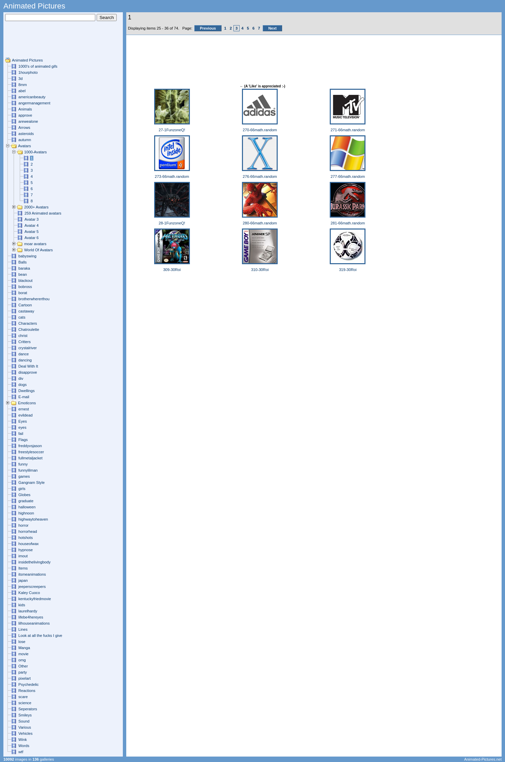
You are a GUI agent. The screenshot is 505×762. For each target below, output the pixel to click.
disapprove (27, 372)
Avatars (24, 146)
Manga (24, 648)
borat (22, 293)
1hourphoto (28, 72)
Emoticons (27, 403)
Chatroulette (28, 329)
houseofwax (28, 544)
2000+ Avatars (36, 207)
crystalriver (27, 348)
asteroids (26, 134)
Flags (23, 440)
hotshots (25, 538)
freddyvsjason (30, 446)
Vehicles (25, 733)
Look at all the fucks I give (40, 635)
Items (23, 568)
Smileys (25, 715)
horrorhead (27, 531)
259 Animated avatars (43, 213)
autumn (24, 140)
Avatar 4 (31, 225)
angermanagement (34, 103)
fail (20, 433)
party (22, 672)
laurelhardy (27, 611)
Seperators (27, 709)
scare (23, 697)
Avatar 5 (31, 232)
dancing (25, 360)
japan (23, 580)
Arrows (24, 127)
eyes (22, 427)
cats (22, 317)
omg (22, 660)
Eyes (22, 421)
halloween (26, 507)
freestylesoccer (31, 452)
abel (22, 91)
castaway (26, 311)
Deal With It (28, 366)
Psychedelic (28, 684)
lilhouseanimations (34, 623)
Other (23, 666)
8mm (22, 85)
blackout (25, 280)
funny (23, 464)
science (24, 703)
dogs (22, 385)
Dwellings (26, 391)
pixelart (24, 678)
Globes (24, 495)
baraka (24, 268)
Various (24, 727)
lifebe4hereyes (30, 617)
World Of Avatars (38, 250)
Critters (24, 342)
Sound (23, 721)
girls (22, 489)
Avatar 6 (31, 238)
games (24, 476)
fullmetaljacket (30, 458)
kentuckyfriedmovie (34, 599)
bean (22, 274)
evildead (25, 415)
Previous (208, 28)
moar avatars (35, 244)
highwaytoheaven (33, 519)
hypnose (25, 550)
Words (23, 746)
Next (272, 28)
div (20, 378)
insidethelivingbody (34, 562)
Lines (23, 629)
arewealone (28, 121)
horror (23, 525)
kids (21, 605)
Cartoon (25, 305)
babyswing (27, 256)
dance (23, 354)
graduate (25, 501)
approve (25, 115)
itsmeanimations (32, 574)
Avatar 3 (31, 219)
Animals (25, 109)
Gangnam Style (31, 482)
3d (20, 79)
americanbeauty (32, 97)
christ (23, 336)
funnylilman (28, 470)
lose (22, 642)
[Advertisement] (25, 42)
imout (23, 556)
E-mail (23, 397)
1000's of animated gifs (38, 66)
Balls (22, 262)
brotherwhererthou (33, 299)
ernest (23, 409)
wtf (20, 752)
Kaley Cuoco (29, 593)
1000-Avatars (35, 152)
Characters (27, 323)
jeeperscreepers (32, 587)
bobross (25, 287)
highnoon (26, 513)
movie (23, 654)
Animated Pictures (27, 60)
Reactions (26, 691)
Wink (22, 740)
